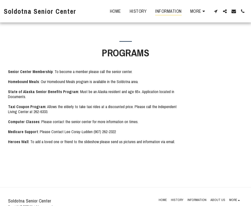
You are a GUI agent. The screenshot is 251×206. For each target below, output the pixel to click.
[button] (215, 11)
